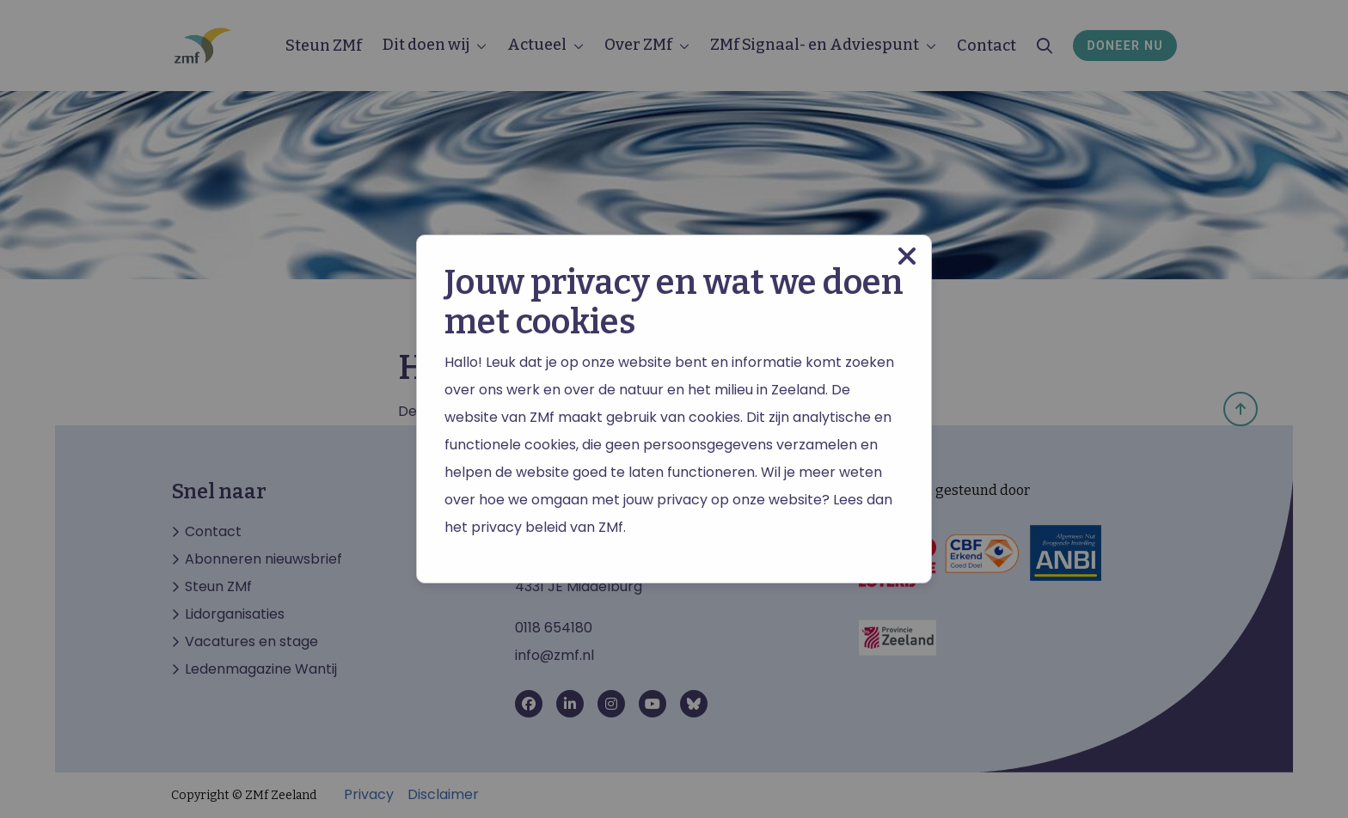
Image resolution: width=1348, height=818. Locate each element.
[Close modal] (907, 256)
